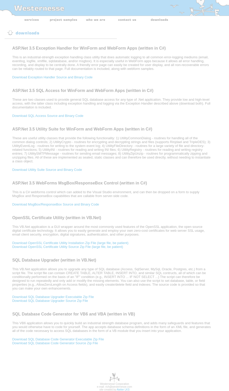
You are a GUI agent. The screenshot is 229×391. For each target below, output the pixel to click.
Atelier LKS (123, 389)
